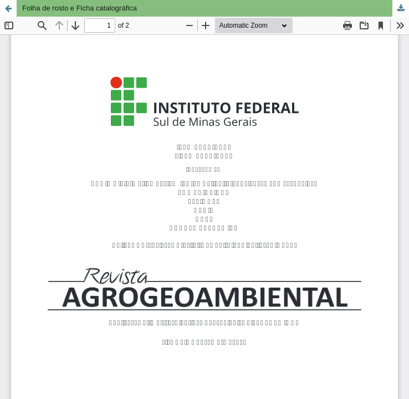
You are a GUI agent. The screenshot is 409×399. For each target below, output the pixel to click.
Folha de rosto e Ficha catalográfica (79, 8)
